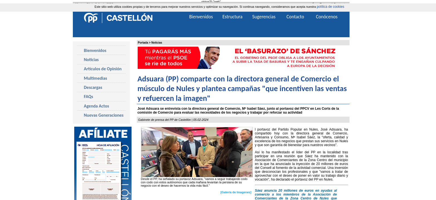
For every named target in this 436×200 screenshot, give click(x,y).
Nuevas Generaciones (104, 115)
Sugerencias (264, 17)
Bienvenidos (95, 50)
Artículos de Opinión (103, 68)
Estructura (232, 17)
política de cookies (330, 7)
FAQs (88, 96)
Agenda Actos (96, 106)
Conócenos (327, 17)
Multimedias (95, 78)
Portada (143, 42)
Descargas (93, 87)
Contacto (295, 17)
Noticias (156, 42)
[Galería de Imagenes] (236, 192)
